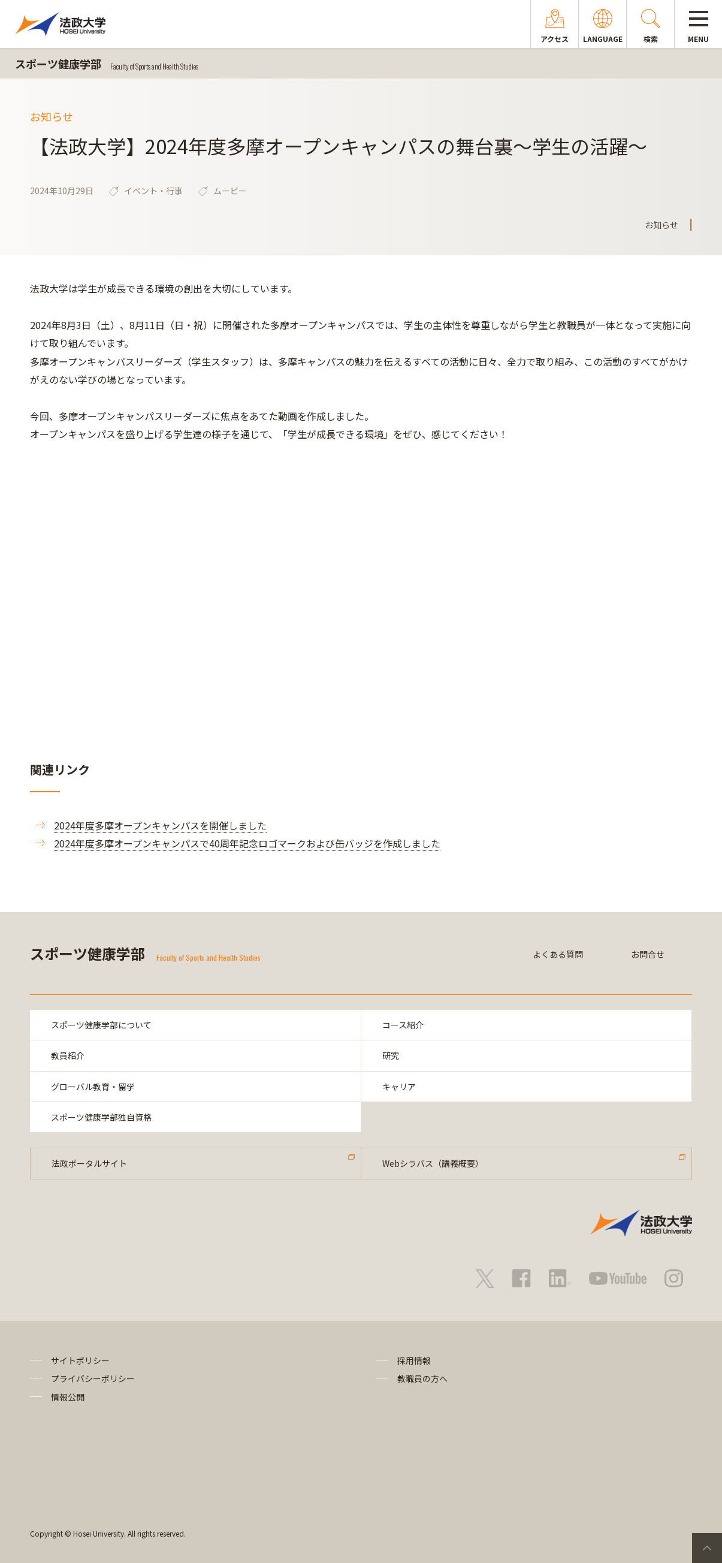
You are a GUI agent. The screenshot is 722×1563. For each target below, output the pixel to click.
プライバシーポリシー (93, 1378)
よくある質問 (558, 954)
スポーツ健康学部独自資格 (101, 1117)
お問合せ (647, 954)
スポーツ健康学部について (101, 1025)
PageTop (707, 1548)
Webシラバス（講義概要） (433, 1163)
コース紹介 (403, 1025)
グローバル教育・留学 (93, 1087)
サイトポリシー (80, 1360)
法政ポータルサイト (89, 1163)
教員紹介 (67, 1055)
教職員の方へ (422, 1378)
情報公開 (67, 1397)
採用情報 (414, 1360)
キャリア (399, 1087)
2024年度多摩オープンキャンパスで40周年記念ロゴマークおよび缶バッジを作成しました (247, 843)
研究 (390, 1055)
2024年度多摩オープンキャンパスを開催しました (160, 825)
